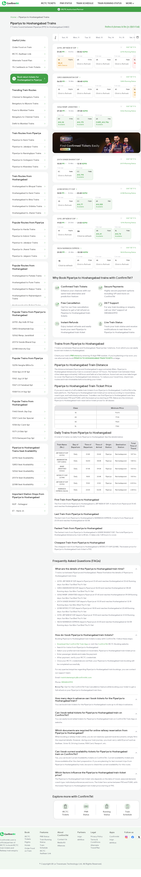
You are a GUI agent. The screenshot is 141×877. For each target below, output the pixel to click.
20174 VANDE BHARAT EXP (70, 159)
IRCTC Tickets (48, 3)
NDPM (85, 52)
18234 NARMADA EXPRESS (69, 248)
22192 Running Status (128, 52)
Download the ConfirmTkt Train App (72, 644)
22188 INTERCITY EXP (67, 189)
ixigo (79, 836)
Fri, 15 (121, 37)
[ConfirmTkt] (7, 835)
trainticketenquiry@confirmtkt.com (76, 677)
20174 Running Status (128, 163)
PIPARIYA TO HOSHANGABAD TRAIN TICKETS (93, 358)
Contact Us (62, 839)
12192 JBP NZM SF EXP (67, 218)
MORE (130, 3)
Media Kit (61, 842)
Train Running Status (110, 3)
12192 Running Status (128, 223)
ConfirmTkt (103, 644)
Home (13, 17)
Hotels (27, 845)
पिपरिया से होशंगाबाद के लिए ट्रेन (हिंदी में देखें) (122, 27)
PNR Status (66, 3)
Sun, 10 (65, 37)
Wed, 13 (99, 37)
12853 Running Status (128, 81)
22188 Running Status (128, 193)
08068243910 (67, 682)
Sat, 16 (132, 37)
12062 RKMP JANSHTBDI (68, 107)
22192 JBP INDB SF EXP (68, 48)
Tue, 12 (87, 37)
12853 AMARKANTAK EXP (69, 77)
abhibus (80, 840)
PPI (63, 52)
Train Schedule (84, 3)
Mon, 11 (76, 37)
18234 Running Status (128, 252)
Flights (27, 842)
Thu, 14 (111, 37)
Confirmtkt (114, 836)
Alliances (61, 846)
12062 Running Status (128, 111)
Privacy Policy (97, 836)
